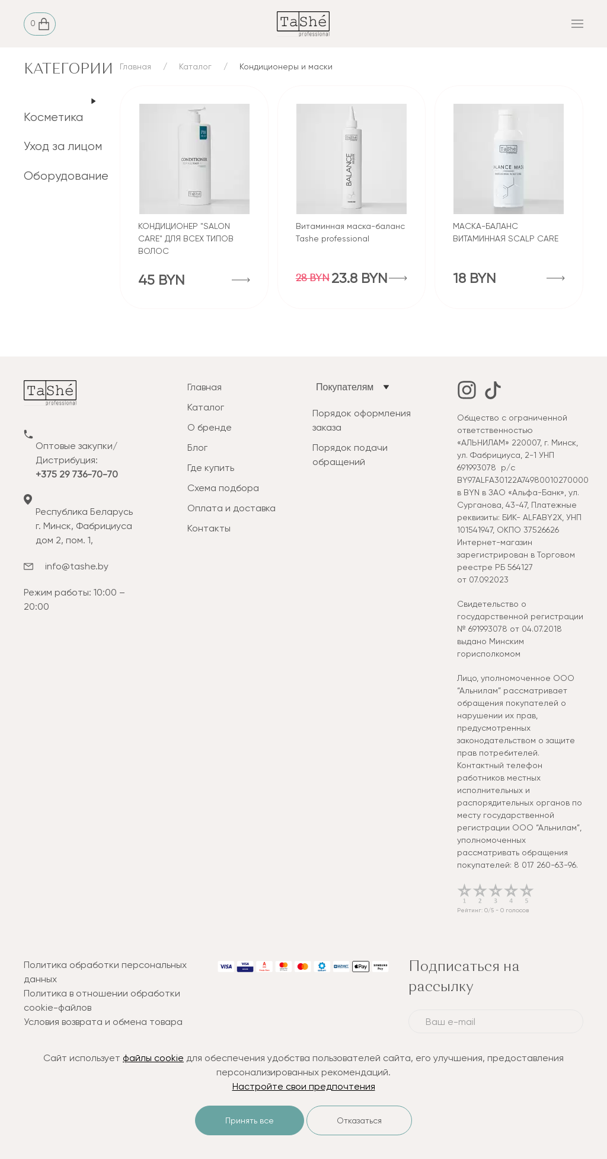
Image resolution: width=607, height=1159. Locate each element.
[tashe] (303, 22)
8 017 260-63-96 (545, 865)
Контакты (209, 528)
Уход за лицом (63, 146)
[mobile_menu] (490, 23)
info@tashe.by (76, 566)
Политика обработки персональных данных (105, 972)
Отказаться (359, 1120)
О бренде (209, 427)
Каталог (195, 66)
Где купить (210, 467)
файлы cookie (153, 1058)
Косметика (53, 117)
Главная (135, 66)
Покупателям (344, 387)
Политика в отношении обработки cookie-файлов (102, 1000)
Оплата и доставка (231, 508)
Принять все (249, 1120)
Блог (197, 447)
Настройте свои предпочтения (303, 1086)
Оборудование (66, 176)
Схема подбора (223, 487)
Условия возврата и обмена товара (103, 1021)
